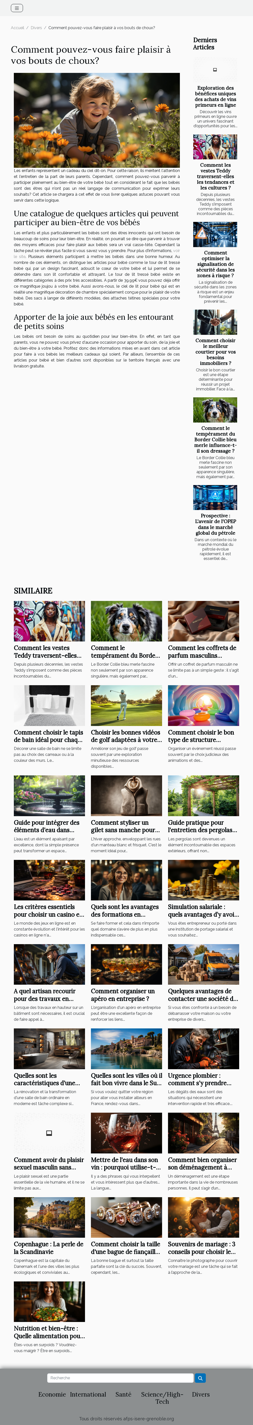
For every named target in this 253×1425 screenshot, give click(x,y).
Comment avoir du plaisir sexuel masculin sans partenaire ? (49, 1167)
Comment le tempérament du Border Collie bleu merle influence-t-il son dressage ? (215, 439)
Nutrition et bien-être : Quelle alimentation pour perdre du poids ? (48, 1336)
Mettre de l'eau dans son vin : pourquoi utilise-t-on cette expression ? (124, 1167)
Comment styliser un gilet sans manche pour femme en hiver (123, 830)
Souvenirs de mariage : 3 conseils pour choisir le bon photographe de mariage (201, 1255)
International (88, 1394)
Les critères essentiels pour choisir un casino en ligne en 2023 (48, 914)
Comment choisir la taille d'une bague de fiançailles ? (126, 1251)
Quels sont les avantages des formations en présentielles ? (125, 914)
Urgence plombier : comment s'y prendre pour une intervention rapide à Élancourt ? (198, 1087)
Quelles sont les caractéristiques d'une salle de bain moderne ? (46, 1083)
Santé (123, 1394)
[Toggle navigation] (17, 8)
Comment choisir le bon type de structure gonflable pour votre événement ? (201, 744)
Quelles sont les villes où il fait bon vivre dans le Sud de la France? (126, 1083)
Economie (52, 1394)
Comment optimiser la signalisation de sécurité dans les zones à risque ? (215, 264)
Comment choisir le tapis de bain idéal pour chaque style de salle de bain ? (49, 740)
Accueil (17, 27)
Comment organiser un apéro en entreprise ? (123, 994)
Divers (36, 27)
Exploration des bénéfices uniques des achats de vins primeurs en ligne (215, 96)
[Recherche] (120, 1378)
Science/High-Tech (162, 1398)
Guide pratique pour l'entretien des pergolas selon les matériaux (200, 830)
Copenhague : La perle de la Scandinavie (48, 1247)
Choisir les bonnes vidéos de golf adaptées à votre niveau (125, 740)
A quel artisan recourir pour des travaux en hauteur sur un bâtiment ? (47, 1002)
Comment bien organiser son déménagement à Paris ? (202, 1167)
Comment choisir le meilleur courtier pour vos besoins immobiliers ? (215, 352)
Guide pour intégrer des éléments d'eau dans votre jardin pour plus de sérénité (47, 834)
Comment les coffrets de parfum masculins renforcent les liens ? (202, 655)
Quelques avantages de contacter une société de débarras (202, 998)
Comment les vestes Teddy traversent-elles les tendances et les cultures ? (215, 176)
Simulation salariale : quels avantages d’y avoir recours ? (202, 914)
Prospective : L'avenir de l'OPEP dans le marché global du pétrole (215, 524)
